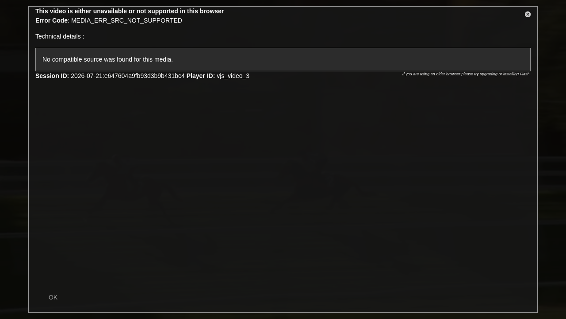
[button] (528, 16)
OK (53, 297)
